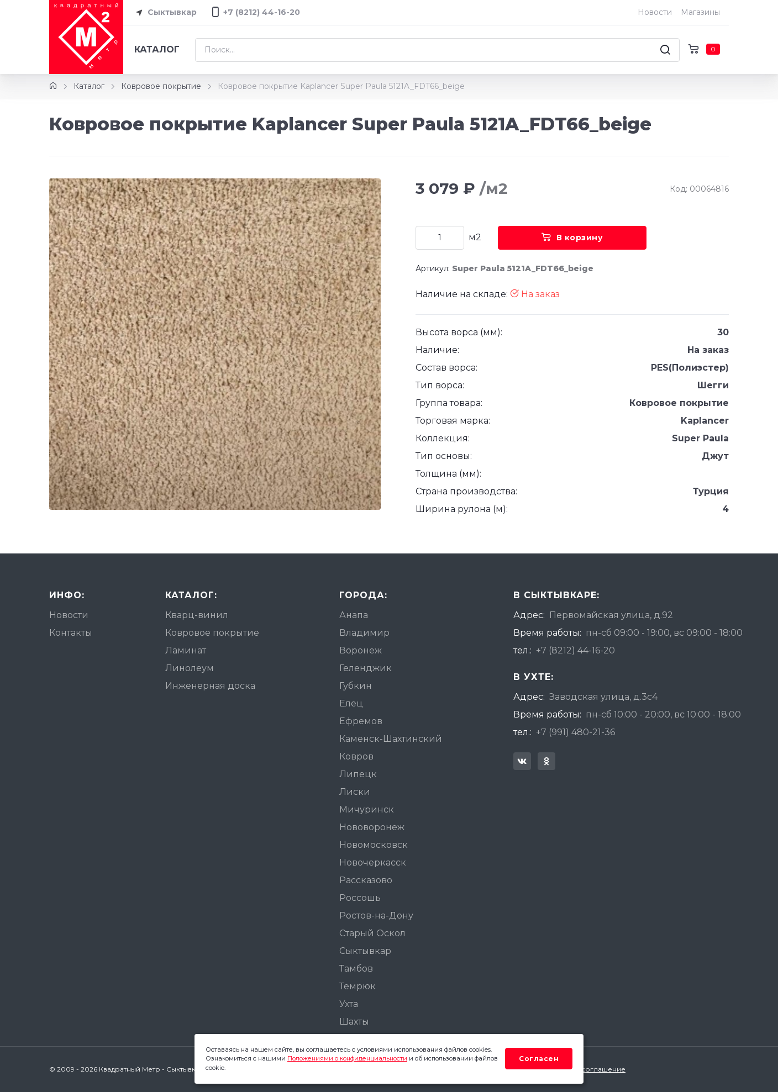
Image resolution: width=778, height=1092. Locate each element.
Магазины (700, 12)
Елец (351, 703)
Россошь (360, 898)
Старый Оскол (372, 933)
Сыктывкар (164, 12)
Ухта (348, 1004)
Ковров (356, 756)
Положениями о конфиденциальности (347, 1058)
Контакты (70, 632)
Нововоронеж (371, 827)
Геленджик (365, 668)
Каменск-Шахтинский (390, 739)
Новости (655, 12)
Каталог (157, 49)
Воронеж (360, 650)
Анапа (353, 615)
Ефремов (360, 721)
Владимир (364, 632)
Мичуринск (366, 809)
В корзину (572, 237)
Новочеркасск (372, 862)
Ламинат (185, 650)
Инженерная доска (210, 685)
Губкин (355, 685)
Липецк (358, 774)
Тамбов (356, 968)
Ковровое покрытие (161, 86)
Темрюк (357, 986)
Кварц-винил (196, 615)
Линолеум (189, 668)
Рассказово (365, 880)
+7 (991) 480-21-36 (575, 732)
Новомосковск (373, 845)
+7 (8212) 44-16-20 (575, 650)
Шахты (354, 1021)
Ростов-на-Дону (376, 915)
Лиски (354, 792)
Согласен (539, 1058)
